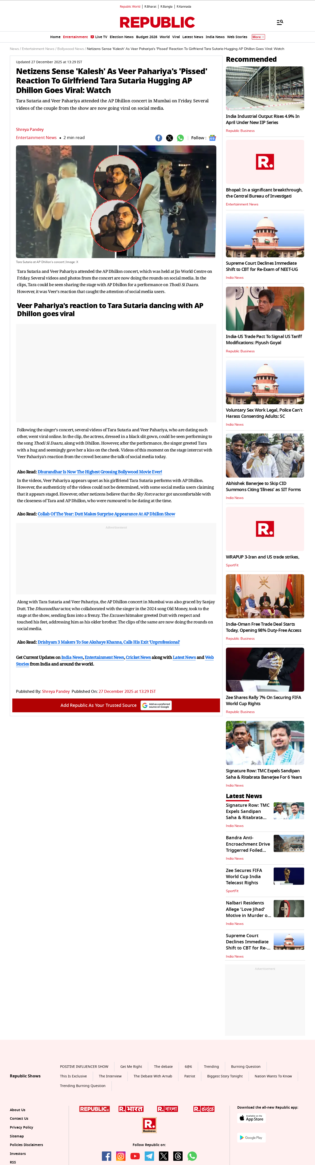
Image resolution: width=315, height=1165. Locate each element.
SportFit (232, 565)
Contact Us (19, 1118)
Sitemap (17, 1136)
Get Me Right (131, 1066)
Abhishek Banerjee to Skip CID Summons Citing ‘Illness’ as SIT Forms (263, 486)
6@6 (188, 1066)
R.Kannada (184, 6)
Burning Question (246, 1066)
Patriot (189, 1076)
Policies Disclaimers (26, 1145)
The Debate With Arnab (153, 1076)
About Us (17, 1110)
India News (235, 278)
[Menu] (277, 22)
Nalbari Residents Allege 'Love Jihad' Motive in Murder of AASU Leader (247, 912)
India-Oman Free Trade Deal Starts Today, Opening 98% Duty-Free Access (263, 627)
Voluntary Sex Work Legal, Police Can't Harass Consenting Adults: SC (264, 413)
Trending (211, 1066)
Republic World (130, 6)
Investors (18, 1153)
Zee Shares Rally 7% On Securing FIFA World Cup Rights (263, 700)
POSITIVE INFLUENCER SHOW (84, 1066)
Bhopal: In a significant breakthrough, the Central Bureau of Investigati (264, 193)
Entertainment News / (39, 49)
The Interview (110, 1076)
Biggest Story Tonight (225, 1076)
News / (15, 49)
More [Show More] (258, 37)
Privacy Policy (21, 1127)
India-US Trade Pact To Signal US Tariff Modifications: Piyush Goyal (264, 339)
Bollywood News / (71, 49)
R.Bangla (166, 6)
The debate (163, 1066)
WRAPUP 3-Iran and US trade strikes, (262, 557)
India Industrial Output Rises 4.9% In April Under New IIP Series (262, 119)
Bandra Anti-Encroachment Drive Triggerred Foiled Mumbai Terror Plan (248, 847)
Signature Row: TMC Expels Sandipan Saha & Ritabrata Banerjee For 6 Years (264, 774)
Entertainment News (36, 138)
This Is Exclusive (73, 1076)
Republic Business (240, 131)
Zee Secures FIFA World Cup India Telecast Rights (244, 876)
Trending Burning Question (83, 1085)
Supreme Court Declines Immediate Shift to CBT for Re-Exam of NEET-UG (262, 266)
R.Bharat (150, 6)
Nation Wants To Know (273, 1076)
